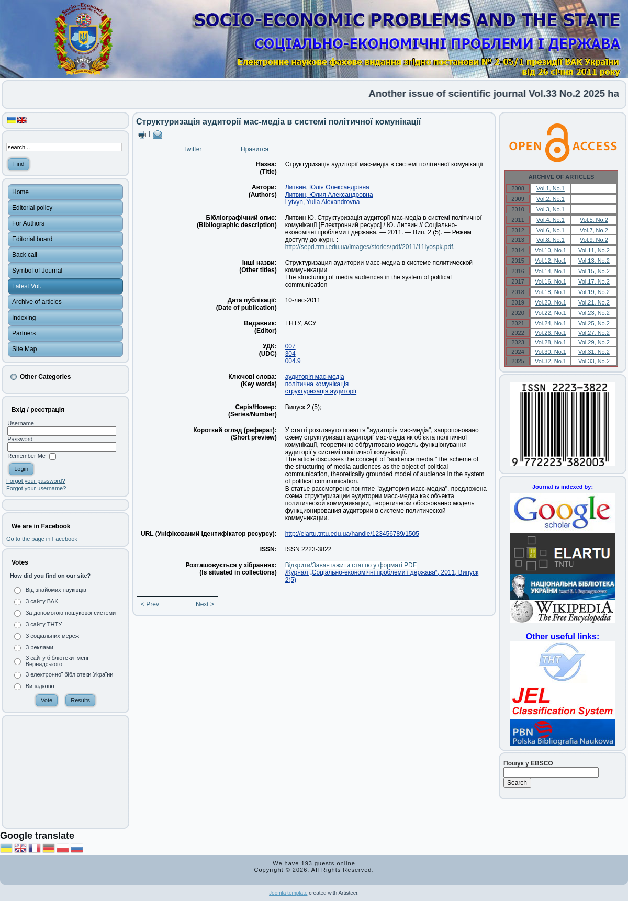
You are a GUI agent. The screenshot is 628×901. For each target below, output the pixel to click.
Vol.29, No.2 (594, 342)
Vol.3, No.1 (550, 209)
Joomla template (288, 893)
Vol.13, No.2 (594, 260)
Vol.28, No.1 (550, 342)
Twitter (192, 149)
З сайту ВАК (42, 601)
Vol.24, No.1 (550, 323)
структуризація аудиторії (320, 391)
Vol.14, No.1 (550, 271)
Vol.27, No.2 (594, 333)
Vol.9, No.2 (594, 239)
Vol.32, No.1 (550, 361)
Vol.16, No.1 (550, 281)
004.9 (293, 361)
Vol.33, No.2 (594, 361)
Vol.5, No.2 (594, 220)
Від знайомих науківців (56, 590)
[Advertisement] (65, 771)
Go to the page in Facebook (41, 539)
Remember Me (26, 456)
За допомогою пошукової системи (71, 613)
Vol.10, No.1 (550, 250)
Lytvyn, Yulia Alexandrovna (322, 202)
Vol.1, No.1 (550, 188)
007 (290, 346)
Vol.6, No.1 (550, 230)
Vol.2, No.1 (550, 199)
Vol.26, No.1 (550, 333)
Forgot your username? (36, 488)
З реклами (39, 647)
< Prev (150, 604)
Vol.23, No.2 (594, 313)
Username (20, 423)
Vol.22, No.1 (550, 313)
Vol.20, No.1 (550, 302)
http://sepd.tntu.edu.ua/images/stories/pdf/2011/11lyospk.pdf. (370, 247)
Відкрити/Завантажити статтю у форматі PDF (351, 565)
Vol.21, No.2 (594, 302)
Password (19, 439)
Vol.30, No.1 (550, 351)
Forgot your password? (35, 481)
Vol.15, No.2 (594, 271)
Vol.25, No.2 (594, 323)
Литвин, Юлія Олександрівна (327, 187)
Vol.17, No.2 (594, 281)
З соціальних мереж (52, 636)
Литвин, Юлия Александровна (329, 194)
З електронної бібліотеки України (70, 674)
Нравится (254, 149)
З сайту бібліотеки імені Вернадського (57, 661)
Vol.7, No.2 (594, 230)
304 (290, 353)
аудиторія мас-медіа (314, 376)
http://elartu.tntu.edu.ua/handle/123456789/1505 (352, 533)
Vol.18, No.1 (550, 292)
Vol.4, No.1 (550, 220)
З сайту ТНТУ (44, 624)
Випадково (40, 686)
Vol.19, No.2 (594, 292)
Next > (205, 604)
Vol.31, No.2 (594, 351)
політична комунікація (317, 384)
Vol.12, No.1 (550, 260)
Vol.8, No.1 (550, 239)
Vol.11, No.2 (594, 250)
